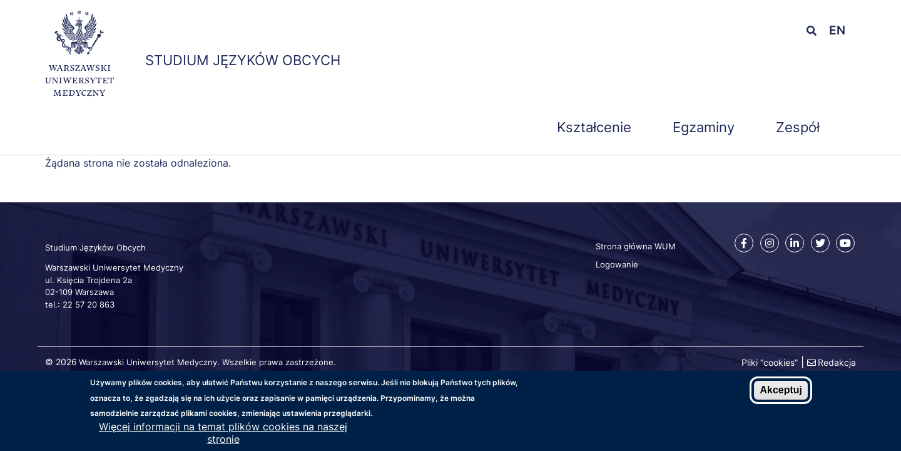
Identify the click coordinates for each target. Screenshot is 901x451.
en (837, 30)
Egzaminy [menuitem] (704, 127)
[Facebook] (744, 243)
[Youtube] (845, 243)
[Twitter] (820, 243)
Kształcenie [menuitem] (594, 127)
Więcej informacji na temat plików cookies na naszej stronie (223, 436)
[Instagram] (769, 243)
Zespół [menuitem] (798, 127)
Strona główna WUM (636, 246)
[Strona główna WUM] (79, 55)
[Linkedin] (794, 243)
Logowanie (617, 264)
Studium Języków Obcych (242, 60)
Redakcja (837, 362)
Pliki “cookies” (769, 362)
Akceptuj (781, 393)
